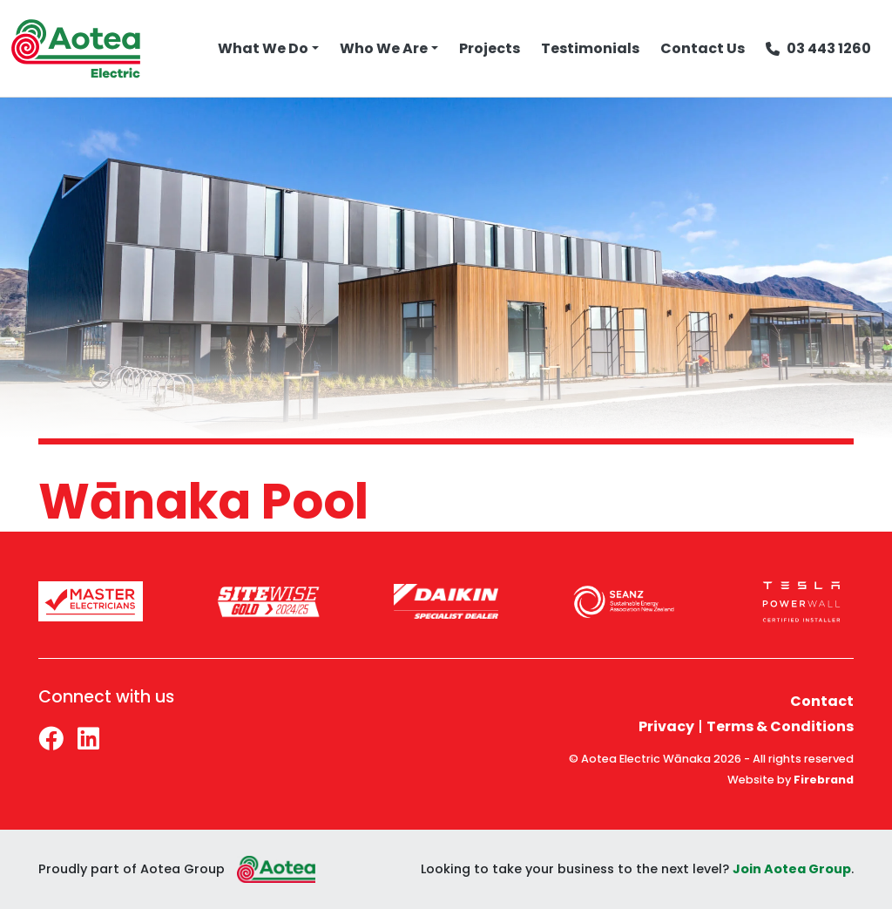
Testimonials (590, 48)
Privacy (666, 726)
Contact (822, 701)
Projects (489, 48)
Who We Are (384, 48)
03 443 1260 (818, 48)
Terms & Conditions (780, 726)
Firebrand (824, 779)
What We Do (263, 48)
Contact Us (702, 48)
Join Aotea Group (792, 869)
